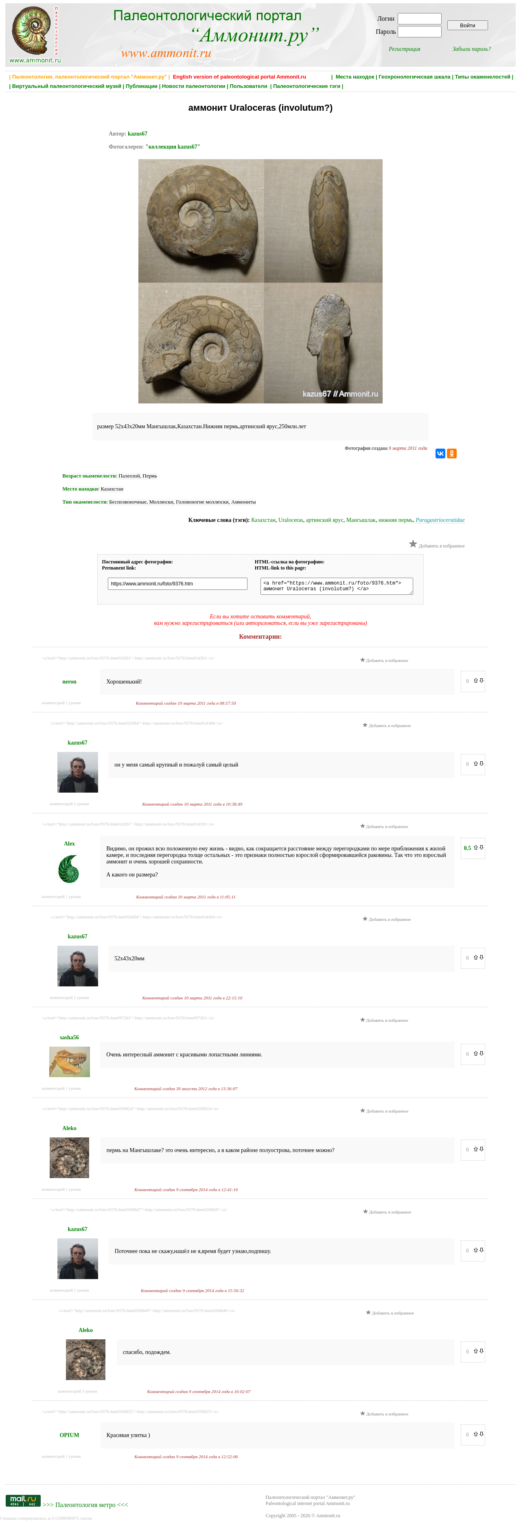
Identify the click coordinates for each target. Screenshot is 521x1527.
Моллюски (161, 502)
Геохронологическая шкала (414, 77)
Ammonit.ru (328, 1518)
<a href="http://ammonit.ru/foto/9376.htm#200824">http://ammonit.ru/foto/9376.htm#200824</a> (130, 1111)
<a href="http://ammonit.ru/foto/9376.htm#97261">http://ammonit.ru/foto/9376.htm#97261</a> (128, 1020)
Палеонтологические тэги (306, 86)
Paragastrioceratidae (440, 520)
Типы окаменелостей (482, 77)
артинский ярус (325, 520)
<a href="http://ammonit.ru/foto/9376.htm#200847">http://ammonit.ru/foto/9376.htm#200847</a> (139, 1211)
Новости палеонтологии (193, 86)
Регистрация (404, 49)
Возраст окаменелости (89, 476)
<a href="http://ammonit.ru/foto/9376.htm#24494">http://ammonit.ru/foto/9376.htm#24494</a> (136, 919)
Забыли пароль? (472, 49)
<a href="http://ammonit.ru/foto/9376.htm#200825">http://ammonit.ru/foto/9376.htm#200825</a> (130, 1413)
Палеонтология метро (85, 1507)
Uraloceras (290, 520)
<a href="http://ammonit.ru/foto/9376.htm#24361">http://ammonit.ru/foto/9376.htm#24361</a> (128, 660)
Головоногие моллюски (202, 502)
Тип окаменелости (84, 502)
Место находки (80, 489)
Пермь (149, 476)
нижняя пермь (396, 520)
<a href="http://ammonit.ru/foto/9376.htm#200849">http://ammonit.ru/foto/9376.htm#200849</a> (147, 1312)
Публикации (142, 86)
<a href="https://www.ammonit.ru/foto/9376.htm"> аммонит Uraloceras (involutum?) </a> (336, 587)
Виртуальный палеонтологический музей (66, 86)
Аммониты (243, 502)
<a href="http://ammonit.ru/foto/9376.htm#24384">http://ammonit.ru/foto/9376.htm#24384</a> (136, 725)
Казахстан (112, 489)
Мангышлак (361, 520)
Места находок (355, 77)
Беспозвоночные (128, 502)
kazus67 (137, 134)
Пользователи (249, 86)
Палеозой (129, 476)
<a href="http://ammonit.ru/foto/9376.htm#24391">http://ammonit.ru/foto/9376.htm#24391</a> (128, 826)
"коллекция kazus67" (173, 147)
